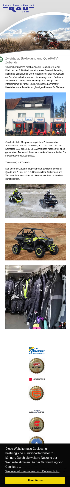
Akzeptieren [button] (35, 480)
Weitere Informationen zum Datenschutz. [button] (32, 471)
